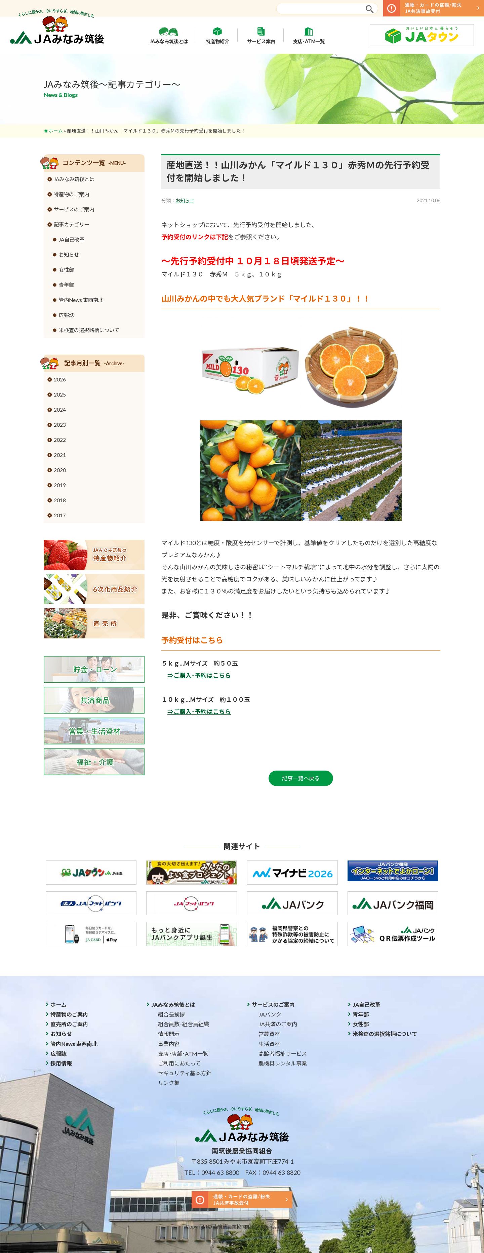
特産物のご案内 (71, 194)
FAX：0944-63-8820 (272, 1172)
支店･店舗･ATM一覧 (183, 1053)
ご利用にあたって (179, 1063)
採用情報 (61, 1063)
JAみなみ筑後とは (169, 35)
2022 (60, 440)
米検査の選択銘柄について (89, 330)
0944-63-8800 (220, 1172)
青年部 (66, 285)
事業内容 (168, 1044)
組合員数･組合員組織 (183, 1024)
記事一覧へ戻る (301, 778)
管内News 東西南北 (81, 300)
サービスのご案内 (74, 209)
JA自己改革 (71, 240)
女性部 (66, 270)
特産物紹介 (217, 35)
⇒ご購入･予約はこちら (199, 675)
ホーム (56, 131)
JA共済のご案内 (277, 1024)
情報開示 (168, 1034)
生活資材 (269, 1044)
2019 (60, 485)
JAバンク (269, 1014)
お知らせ (184, 200)
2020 (60, 470)
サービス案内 (261, 35)
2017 (60, 515)
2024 (60, 410)
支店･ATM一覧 (309, 35)
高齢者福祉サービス (282, 1053)
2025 (60, 394)
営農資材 (269, 1034)
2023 (60, 425)
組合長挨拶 (171, 1014)
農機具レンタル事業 (282, 1063)
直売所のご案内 (69, 1024)
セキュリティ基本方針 (184, 1073)
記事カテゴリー (71, 224)
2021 (60, 455)
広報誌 (66, 315)
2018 (60, 500)
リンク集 (168, 1083)
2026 (60, 379)
